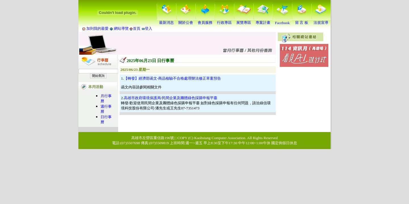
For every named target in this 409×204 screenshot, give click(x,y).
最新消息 (166, 21)
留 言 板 (301, 21)
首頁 (136, 28)
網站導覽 (121, 28)
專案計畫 (263, 21)
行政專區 (224, 21)
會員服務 (205, 21)
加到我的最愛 (97, 28)
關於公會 (185, 21)
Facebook (282, 21)
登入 (148, 28)
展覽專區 (243, 21)
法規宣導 (321, 21)
